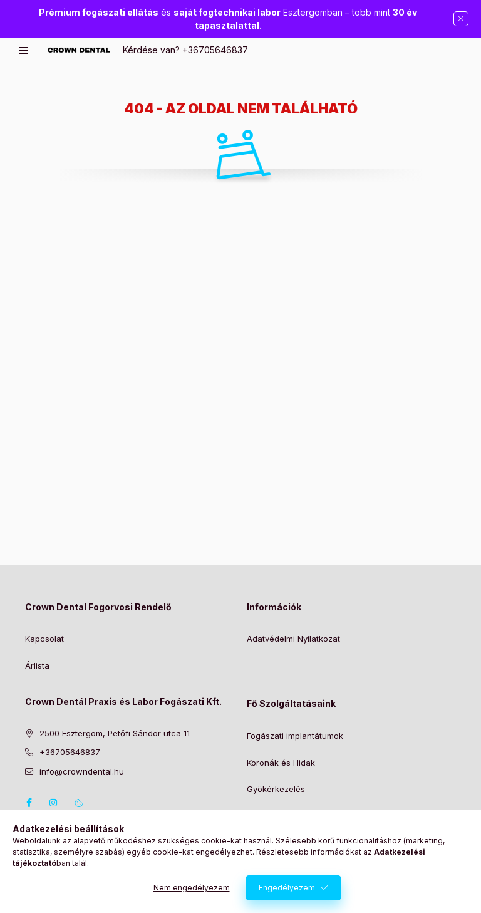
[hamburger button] (24, 50)
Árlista (37, 665)
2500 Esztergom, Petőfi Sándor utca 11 (114, 733)
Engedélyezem (287, 890)
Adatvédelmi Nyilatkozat (293, 639)
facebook (28, 802)
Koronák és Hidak (281, 763)
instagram (53, 802)
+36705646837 (215, 49)
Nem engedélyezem (191, 890)
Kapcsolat (44, 639)
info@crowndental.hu (81, 771)
